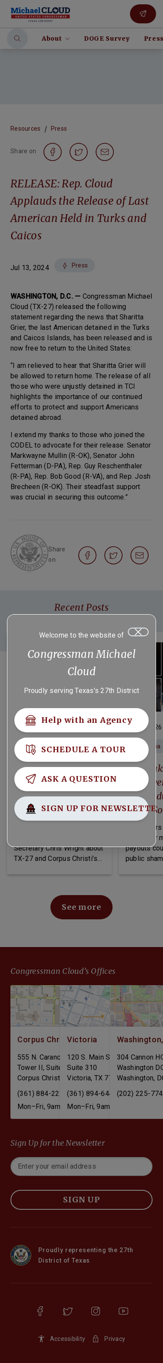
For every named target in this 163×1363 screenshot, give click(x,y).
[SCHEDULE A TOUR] (81, 750)
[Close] (138, 631)
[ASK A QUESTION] (81, 779)
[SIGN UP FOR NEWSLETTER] (81, 808)
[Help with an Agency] (81, 720)
